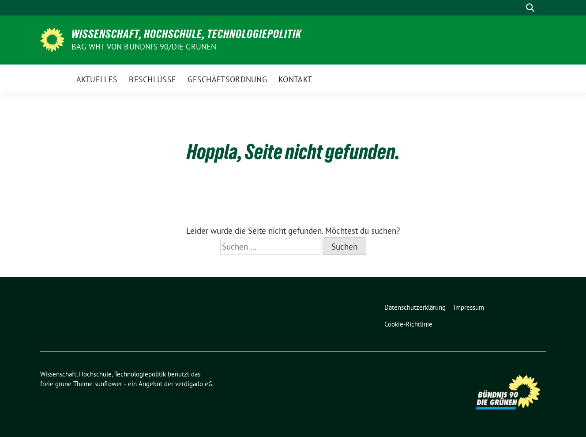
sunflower (108, 384)
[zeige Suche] (530, 7)
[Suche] (518, 7)
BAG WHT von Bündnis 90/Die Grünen (144, 47)
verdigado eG (193, 384)
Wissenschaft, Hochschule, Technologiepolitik (186, 34)
